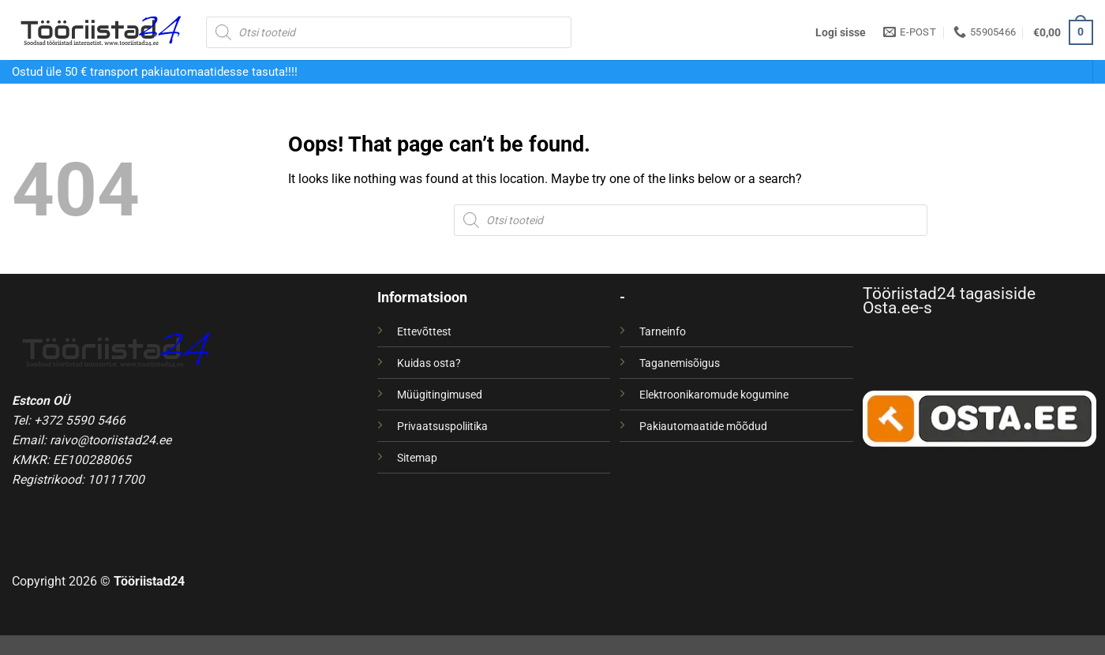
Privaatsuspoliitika (442, 426)
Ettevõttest (424, 331)
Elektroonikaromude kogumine (713, 394)
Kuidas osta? (429, 363)
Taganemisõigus (679, 363)
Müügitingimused (439, 394)
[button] (840, 32)
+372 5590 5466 (79, 420)
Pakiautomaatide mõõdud (703, 426)
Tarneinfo (662, 331)
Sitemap (417, 457)
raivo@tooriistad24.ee (110, 439)
